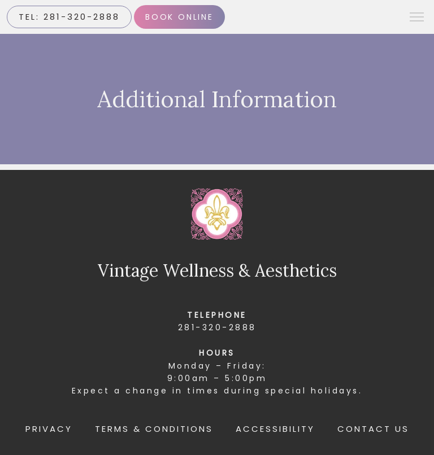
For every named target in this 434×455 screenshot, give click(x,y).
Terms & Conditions (154, 429)
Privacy (48, 429)
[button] (417, 18)
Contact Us (373, 429)
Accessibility (275, 429)
